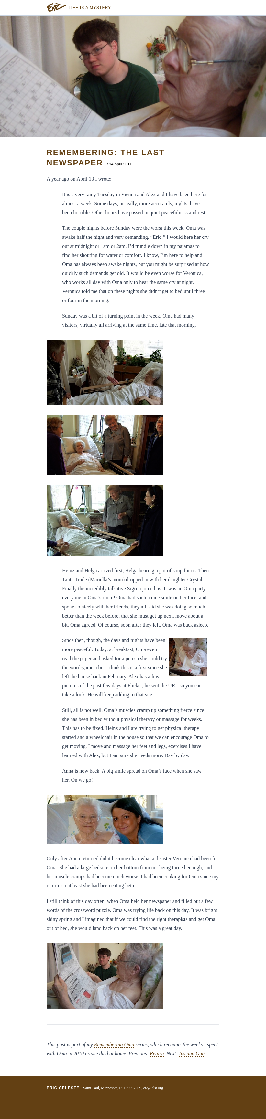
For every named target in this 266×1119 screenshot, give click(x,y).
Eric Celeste (63, 1088)
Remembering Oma (114, 1044)
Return (157, 1053)
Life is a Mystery (90, 7)
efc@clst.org (153, 1088)
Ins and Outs (192, 1053)
